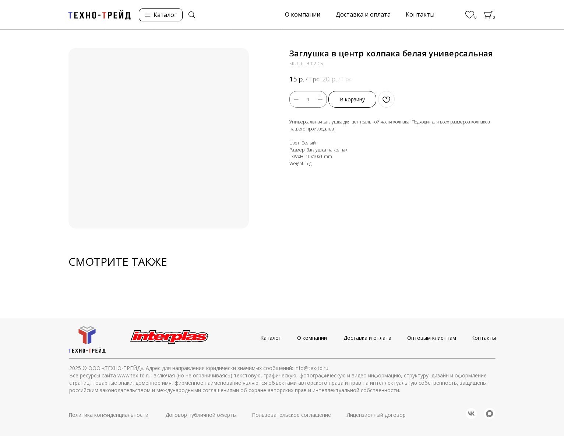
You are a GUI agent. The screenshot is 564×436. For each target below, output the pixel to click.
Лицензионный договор (376, 414)
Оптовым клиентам (431, 337)
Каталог (270, 337)
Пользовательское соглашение (291, 414)
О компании (312, 337)
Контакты (483, 337)
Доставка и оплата (367, 337)
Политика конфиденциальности (108, 414)
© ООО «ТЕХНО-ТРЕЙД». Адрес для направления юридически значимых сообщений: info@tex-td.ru (205, 368)
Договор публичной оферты (201, 414)
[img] (191, 14)
